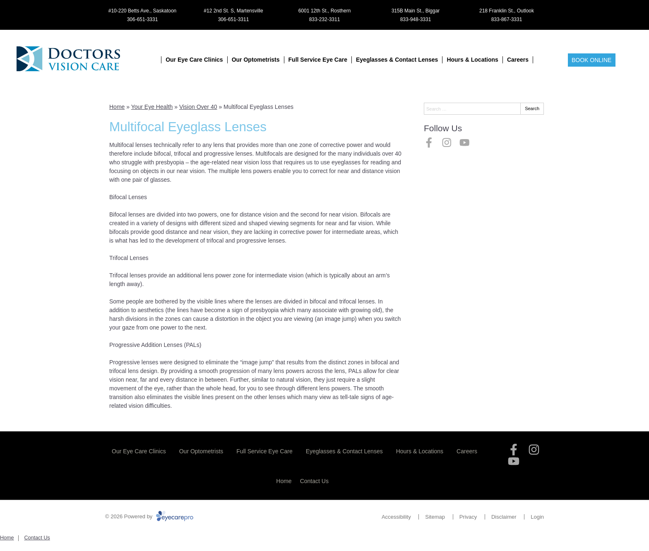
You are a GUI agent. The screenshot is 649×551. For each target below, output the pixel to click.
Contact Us (314, 481)
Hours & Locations (472, 59)
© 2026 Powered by (149, 516)
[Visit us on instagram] (447, 142)
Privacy (468, 517)
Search (532, 108)
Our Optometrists (256, 59)
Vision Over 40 (198, 106)
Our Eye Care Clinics (194, 59)
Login (537, 517)
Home (117, 106)
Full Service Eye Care (317, 59)
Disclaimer (504, 517)
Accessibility (396, 517)
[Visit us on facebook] (429, 142)
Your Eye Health (152, 106)
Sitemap (435, 517)
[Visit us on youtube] (464, 142)
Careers (518, 59)
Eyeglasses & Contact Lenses (397, 59)
